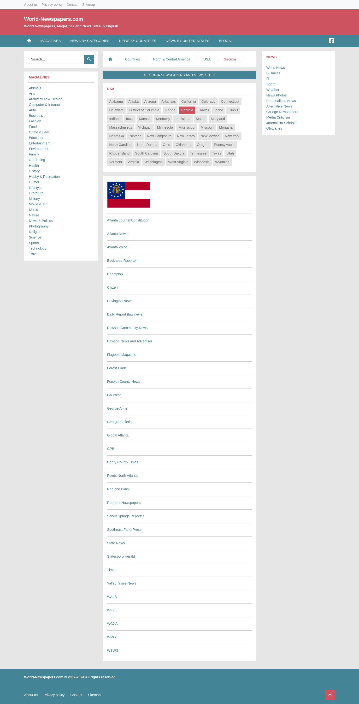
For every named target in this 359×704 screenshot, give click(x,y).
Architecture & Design (45, 99)
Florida (170, 110)
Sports (34, 243)
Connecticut (230, 101)
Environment (38, 149)
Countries (132, 59)
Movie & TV (38, 204)
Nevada (135, 136)
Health (34, 165)
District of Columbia (144, 110)
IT (268, 79)
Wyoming (222, 162)
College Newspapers (282, 112)
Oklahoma (183, 145)
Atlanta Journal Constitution (128, 220)
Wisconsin (202, 162)
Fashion (35, 121)
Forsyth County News (123, 381)
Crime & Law (39, 132)
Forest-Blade (117, 368)
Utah (230, 153)
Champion (115, 274)
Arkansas (168, 101)
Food (33, 127)
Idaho (218, 110)
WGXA (112, 624)
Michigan (145, 127)
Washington (154, 162)
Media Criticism (278, 117)
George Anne (117, 408)
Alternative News (279, 106)
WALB (112, 597)
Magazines (51, 41)
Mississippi (186, 127)
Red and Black (118, 489)
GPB (110, 449)
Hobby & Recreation (44, 177)
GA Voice (114, 395)
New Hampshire (159, 136)
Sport (270, 84)
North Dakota (147, 145)
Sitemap (88, 4)
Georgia (187, 110)
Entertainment (40, 143)
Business (36, 116)
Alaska (133, 101)
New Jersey (186, 136)
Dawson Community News (127, 328)
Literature (36, 193)
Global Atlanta (118, 435)
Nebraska (116, 136)
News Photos (276, 95)
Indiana (115, 119)
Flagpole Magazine (121, 355)
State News (116, 543)
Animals (35, 88)
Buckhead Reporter (122, 261)
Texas (216, 153)
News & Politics (41, 221)
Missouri (207, 127)
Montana (226, 127)
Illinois (233, 110)
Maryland (218, 119)
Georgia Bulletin (119, 422)
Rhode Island (119, 153)
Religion (35, 232)
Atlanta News (117, 234)
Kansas (144, 119)
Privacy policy (52, 4)
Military (34, 199)
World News (275, 68)
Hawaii (204, 110)
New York (232, 136)
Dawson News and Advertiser (129, 341)
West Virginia (178, 162)
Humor (34, 182)
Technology (38, 248)
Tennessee (198, 153)
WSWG (113, 650)
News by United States (188, 41)
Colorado (208, 101)
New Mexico (209, 136)
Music (33, 210)
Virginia (133, 162)
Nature (34, 215)
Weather (272, 90)
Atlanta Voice (117, 247)
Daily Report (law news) (125, 314)
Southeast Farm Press (124, 529)
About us (31, 4)
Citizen (112, 287)
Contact (72, 4)
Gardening (37, 160)
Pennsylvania (224, 145)
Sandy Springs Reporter (125, 516)
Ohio (166, 145)
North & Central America (171, 59)
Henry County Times (122, 462)
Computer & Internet (44, 105)
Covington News (119, 301)
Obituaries (274, 128)
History (34, 171)
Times (112, 570)
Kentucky (163, 119)
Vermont (115, 162)
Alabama (116, 101)
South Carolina (146, 153)
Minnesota (165, 127)
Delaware (116, 110)
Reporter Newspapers (124, 503)
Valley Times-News (121, 583)
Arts (32, 93)
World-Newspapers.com (53, 19)
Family (34, 154)
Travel (33, 254)
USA (207, 59)
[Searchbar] (56, 59)
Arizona (150, 101)
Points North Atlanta (122, 475)
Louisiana (183, 119)
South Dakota (174, 153)
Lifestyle (35, 188)
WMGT (112, 637)
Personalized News (281, 101)
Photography (39, 226)
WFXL (112, 610)
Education (36, 138)
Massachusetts (120, 127)
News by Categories (89, 41)
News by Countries (137, 41)
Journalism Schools (281, 123)
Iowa (129, 119)
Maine (200, 119)
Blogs (225, 41)
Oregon (202, 145)
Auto (32, 110)
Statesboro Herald (121, 556)
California (188, 101)
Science (35, 237)
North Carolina (120, 145)
